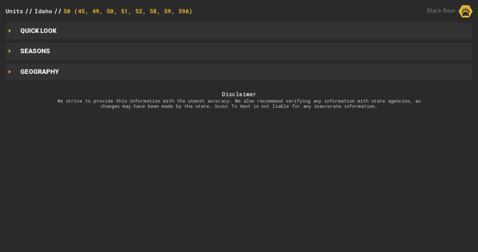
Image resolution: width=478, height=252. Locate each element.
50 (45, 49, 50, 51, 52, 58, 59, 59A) (127, 11)
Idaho (43, 11)
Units (14, 11)
